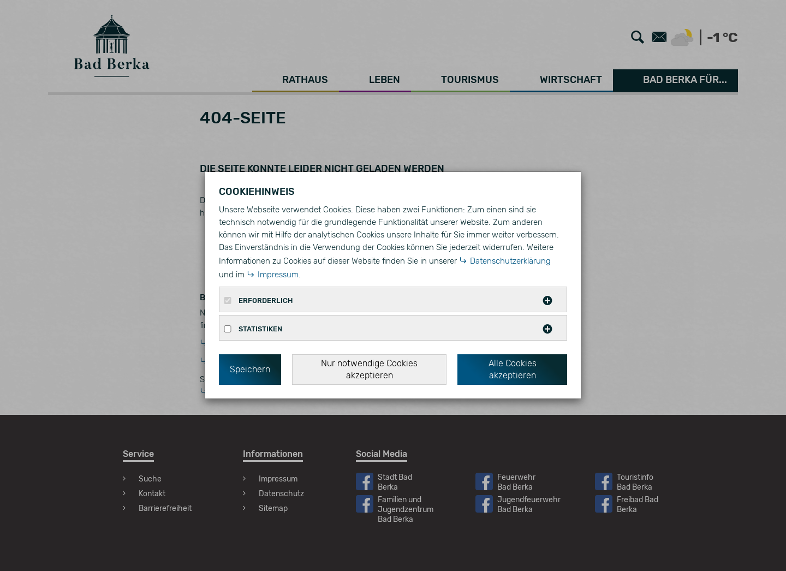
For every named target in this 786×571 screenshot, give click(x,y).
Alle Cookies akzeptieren (513, 369)
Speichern (250, 369)
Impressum (278, 274)
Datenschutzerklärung (510, 261)
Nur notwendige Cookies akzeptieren (369, 369)
